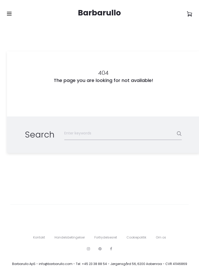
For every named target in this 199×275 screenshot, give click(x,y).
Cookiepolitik (136, 237)
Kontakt (39, 237)
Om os (161, 237)
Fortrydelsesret (105, 237)
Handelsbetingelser (70, 237)
